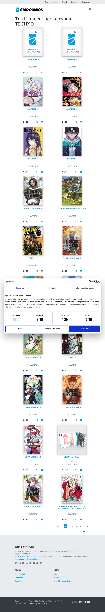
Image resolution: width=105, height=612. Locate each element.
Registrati (74, 2)
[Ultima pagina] (88, 526)
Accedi (64, 2)
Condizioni (19, 581)
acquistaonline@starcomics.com (28, 559)
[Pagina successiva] (84, 526)
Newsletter (85, 2)
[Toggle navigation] (90, 9)
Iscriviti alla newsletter (62, 581)
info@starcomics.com (55, 556)
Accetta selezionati (52, 329)
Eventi (56, 578)
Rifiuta (20, 329)
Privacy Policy (20, 604)
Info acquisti (20, 574)
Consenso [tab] (20, 288)
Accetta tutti (84, 329)
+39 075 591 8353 (25, 556)
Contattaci (19, 578)
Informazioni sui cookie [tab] (85, 288)
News (56, 574)
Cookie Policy (42, 604)
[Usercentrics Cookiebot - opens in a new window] (90, 281)
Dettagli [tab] (53, 288)
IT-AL (59, 601)
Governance (31, 604)
